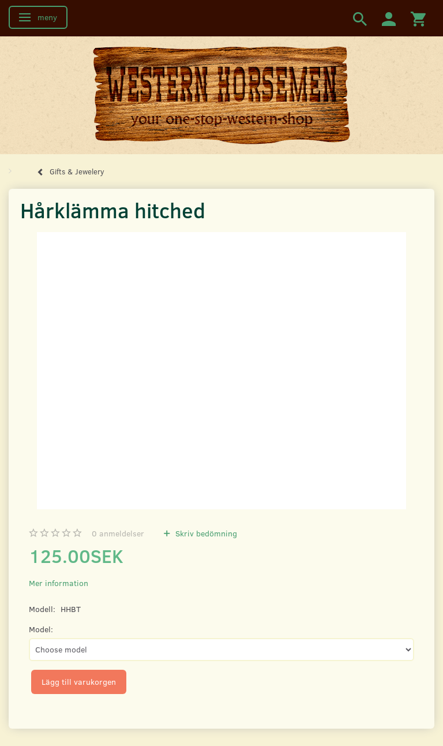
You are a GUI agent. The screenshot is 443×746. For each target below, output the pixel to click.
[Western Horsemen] (221, 95)
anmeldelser (118, 533)
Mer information (58, 582)
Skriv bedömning (205, 533)
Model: (41, 629)
